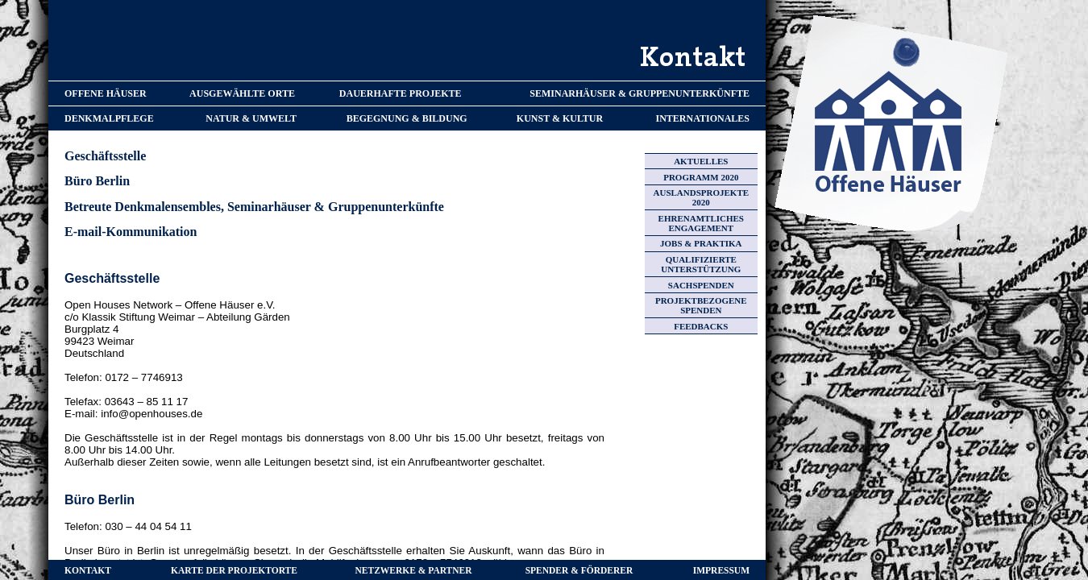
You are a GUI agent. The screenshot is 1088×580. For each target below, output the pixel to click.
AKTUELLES (701, 161)
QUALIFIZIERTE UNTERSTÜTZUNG (701, 264)
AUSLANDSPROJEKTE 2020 (702, 197)
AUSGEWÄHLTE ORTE (242, 93)
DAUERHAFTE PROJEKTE (400, 93)
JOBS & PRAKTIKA (700, 243)
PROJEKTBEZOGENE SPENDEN (701, 305)
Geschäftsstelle (105, 156)
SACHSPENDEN (701, 285)
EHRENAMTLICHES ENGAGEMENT (701, 223)
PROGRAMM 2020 (700, 177)
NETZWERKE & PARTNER (413, 570)
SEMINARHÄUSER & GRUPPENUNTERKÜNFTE (639, 93)
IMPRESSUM (721, 570)
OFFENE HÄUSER (105, 93)
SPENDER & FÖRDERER (579, 570)
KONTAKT (87, 570)
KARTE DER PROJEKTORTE (234, 570)
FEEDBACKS (701, 326)
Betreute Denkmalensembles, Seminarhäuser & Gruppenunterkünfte (254, 206)
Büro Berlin (97, 181)
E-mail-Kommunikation (130, 231)
